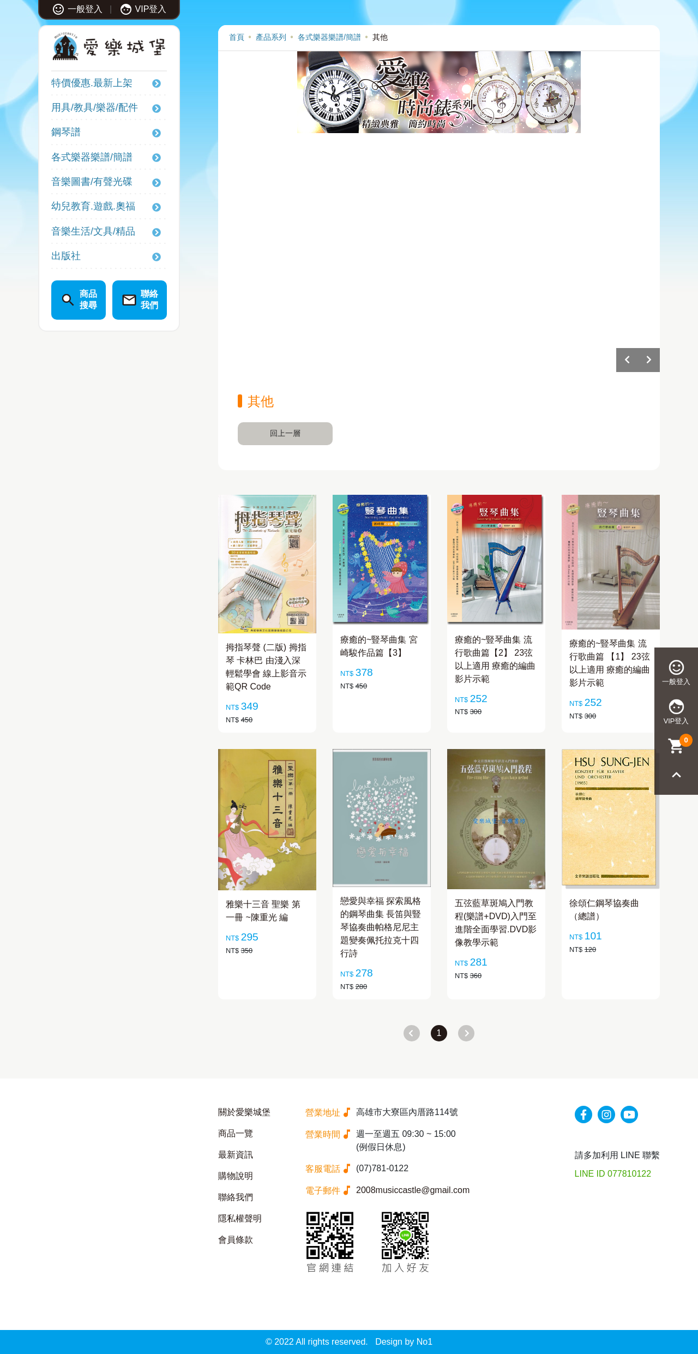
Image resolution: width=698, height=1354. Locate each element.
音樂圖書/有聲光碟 (92, 181)
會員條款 (235, 1239)
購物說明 (235, 1176)
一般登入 (77, 9)
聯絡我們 (235, 1197)
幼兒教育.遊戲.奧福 (93, 206)
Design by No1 (403, 1341)
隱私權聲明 (240, 1218)
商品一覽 (235, 1133)
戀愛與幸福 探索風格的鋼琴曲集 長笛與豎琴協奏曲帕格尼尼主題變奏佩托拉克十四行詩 (380, 927)
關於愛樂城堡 (244, 1112)
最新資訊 (235, 1154)
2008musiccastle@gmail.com (413, 1190)
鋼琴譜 (66, 132)
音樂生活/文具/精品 (93, 231)
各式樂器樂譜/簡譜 (92, 157)
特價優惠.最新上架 (92, 82)
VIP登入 (143, 9)
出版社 (66, 255)
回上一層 (285, 433)
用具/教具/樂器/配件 (94, 107)
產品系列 (271, 37)
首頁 (236, 37)
